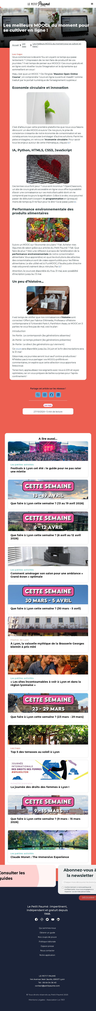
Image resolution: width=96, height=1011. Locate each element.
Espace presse (47, 946)
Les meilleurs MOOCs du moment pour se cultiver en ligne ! (57, 45)
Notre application (47, 955)
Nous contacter (47, 950)
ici (69, 142)
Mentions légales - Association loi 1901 (47, 1000)
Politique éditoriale (47, 941)
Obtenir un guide (47, 932)
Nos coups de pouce (47, 937)
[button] (92, 4)
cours (18, 349)
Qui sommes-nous (47, 928)
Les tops (24, 45)
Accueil (15, 45)
